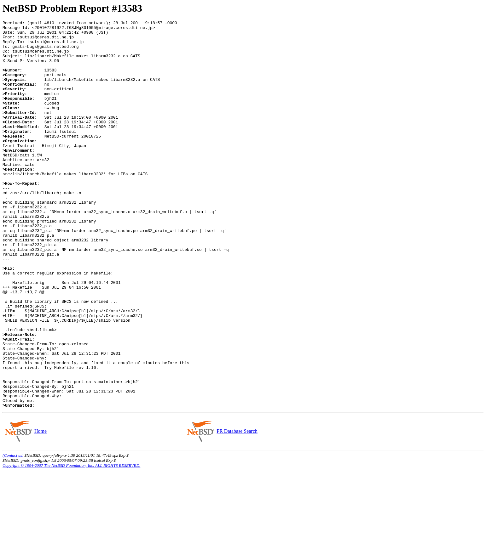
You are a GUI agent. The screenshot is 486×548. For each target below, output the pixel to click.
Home (40, 508)
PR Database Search (236, 508)
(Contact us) (13, 532)
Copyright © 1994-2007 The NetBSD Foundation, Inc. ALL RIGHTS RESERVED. (71, 542)
